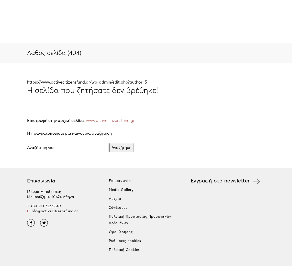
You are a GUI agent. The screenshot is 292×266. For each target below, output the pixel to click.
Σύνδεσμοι (118, 208)
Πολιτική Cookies (124, 250)
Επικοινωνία (120, 181)
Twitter (44, 223)
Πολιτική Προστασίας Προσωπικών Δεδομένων (140, 220)
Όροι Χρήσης (121, 232)
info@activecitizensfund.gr (54, 211)
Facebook (31, 223)
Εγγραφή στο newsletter (220, 180)
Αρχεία (115, 199)
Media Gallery (121, 190)
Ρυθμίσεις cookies (125, 241)
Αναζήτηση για (40, 148)
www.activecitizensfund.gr (110, 121)
